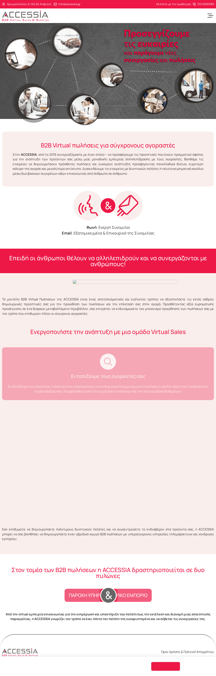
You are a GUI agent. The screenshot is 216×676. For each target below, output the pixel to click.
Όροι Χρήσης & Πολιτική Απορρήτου (187, 652)
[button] (210, 15)
